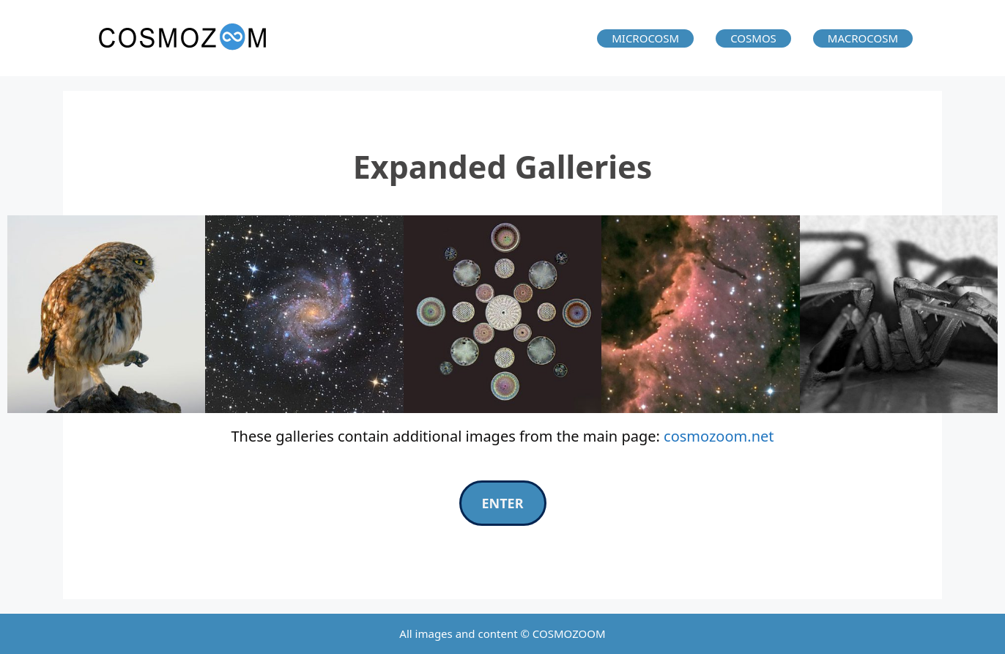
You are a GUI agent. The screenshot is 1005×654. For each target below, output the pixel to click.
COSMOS (753, 38)
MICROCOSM (645, 38)
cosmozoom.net (719, 436)
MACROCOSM (863, 38)
